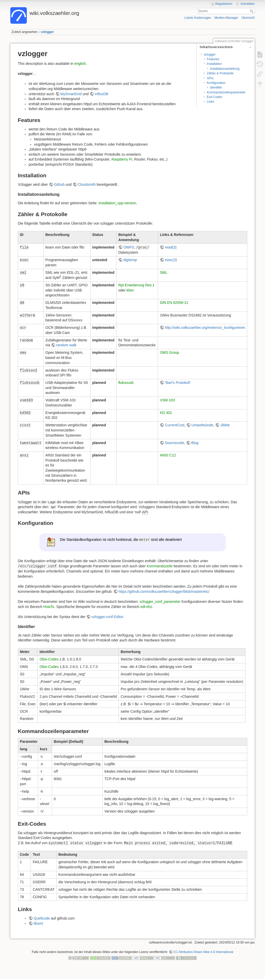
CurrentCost (174, 425)
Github (59, 184)
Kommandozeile (159, 566)
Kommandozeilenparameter (226, 92)
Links (210, 101)
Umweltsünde (202, 425)
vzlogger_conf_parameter (159, 601)
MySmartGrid (70, 94)
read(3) (171, 247)
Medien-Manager (226, 18)
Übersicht (248, 18)
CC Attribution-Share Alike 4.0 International (203, 952)
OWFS (128, 247)
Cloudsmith (87, 184)
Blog (194, 443)
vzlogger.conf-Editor (107, 617)
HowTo (48, 607)
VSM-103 (167, 400)
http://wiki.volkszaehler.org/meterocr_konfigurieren (205, 327)
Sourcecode (174, 443)
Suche (252, 11)
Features (213, 59)
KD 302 (166, 413)
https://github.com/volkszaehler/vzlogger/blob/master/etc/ (164, 591)
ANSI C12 (168, 455)
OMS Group (169, 352)
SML (163, 272)
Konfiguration (216, 83)
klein (130, 290)
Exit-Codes (214, 97)
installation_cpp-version (117, 203)
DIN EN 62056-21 (174, 303)
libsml (38, 923)
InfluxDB (101, 94)
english (80, 63)
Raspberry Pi (121, 159)
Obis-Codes (49, 659)
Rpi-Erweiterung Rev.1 (136, 285)
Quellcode (42, 918)
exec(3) (171, 260)
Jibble (225, 425)
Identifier (216, 87)
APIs (210, 78)
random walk (66, 345)
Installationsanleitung (224, 68)
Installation (214, 64)
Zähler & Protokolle (220, 73)
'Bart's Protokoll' (178, 383)
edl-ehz (146, 607)
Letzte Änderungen (198, 18)
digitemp (130, 260)
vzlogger (47, 32)
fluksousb (126, 383)
